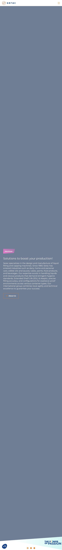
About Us (12, 296)
